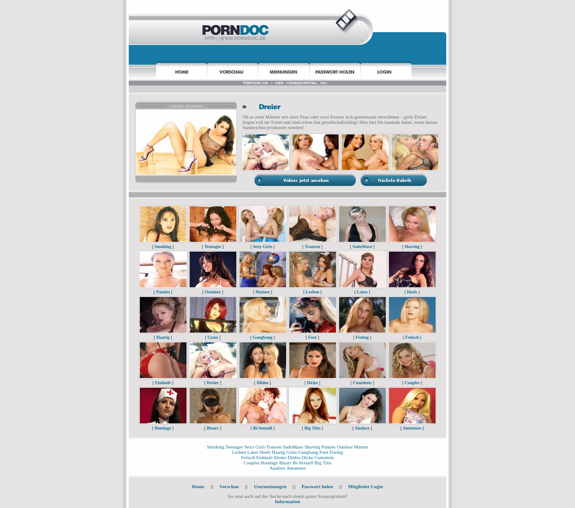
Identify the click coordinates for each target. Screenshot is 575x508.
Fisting (362, 337)
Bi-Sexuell (262, 428)
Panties (163, 291)
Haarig (163, 337)
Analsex (362, 428)
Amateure (412, 428)
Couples (411, 382)
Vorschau (229, 486)
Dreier (213, 382)
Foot (312, 337)
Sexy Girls (262, 246)
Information (287, 501)
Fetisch (412, 337)
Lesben (312, 291)
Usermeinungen (270, 486)
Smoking (163, 246)
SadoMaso (362, 246)
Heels (412, 291)
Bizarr (213, 428)
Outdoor (213, 291)
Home (198, 486)
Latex (362, 291)
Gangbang (262, 337)
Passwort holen (318, 486)
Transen (312, 246)
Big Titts (312, 428)
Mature (262, 291)
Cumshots (362, 382)
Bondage (163, 428)
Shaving (411, 246)
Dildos (263, 382)
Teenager (212, 246)
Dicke (312, 382)
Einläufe (163, 382)
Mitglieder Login (365, 486)
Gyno (213, 337)
